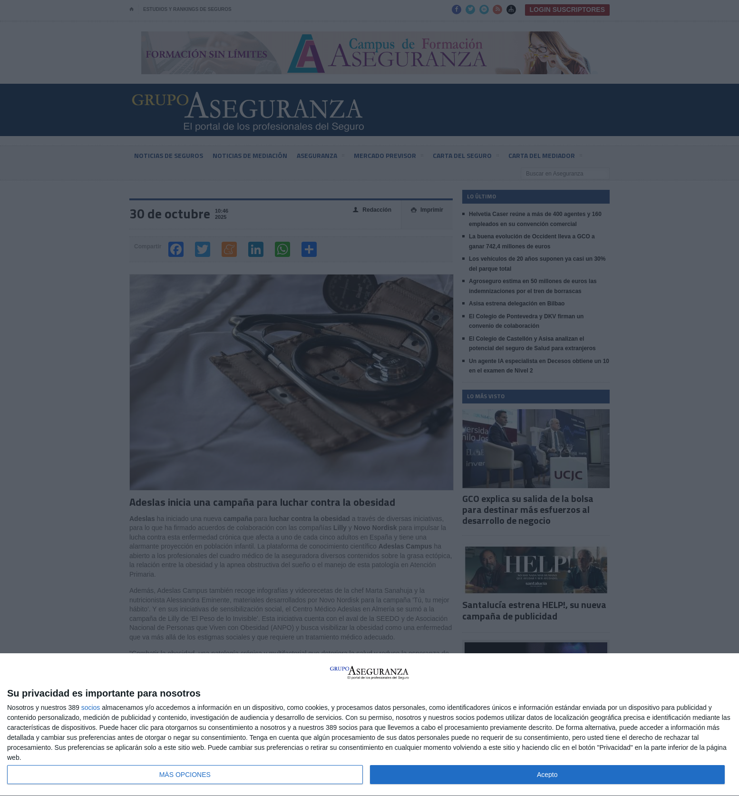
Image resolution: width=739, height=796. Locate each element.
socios (90, 707)
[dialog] (369, 725)
